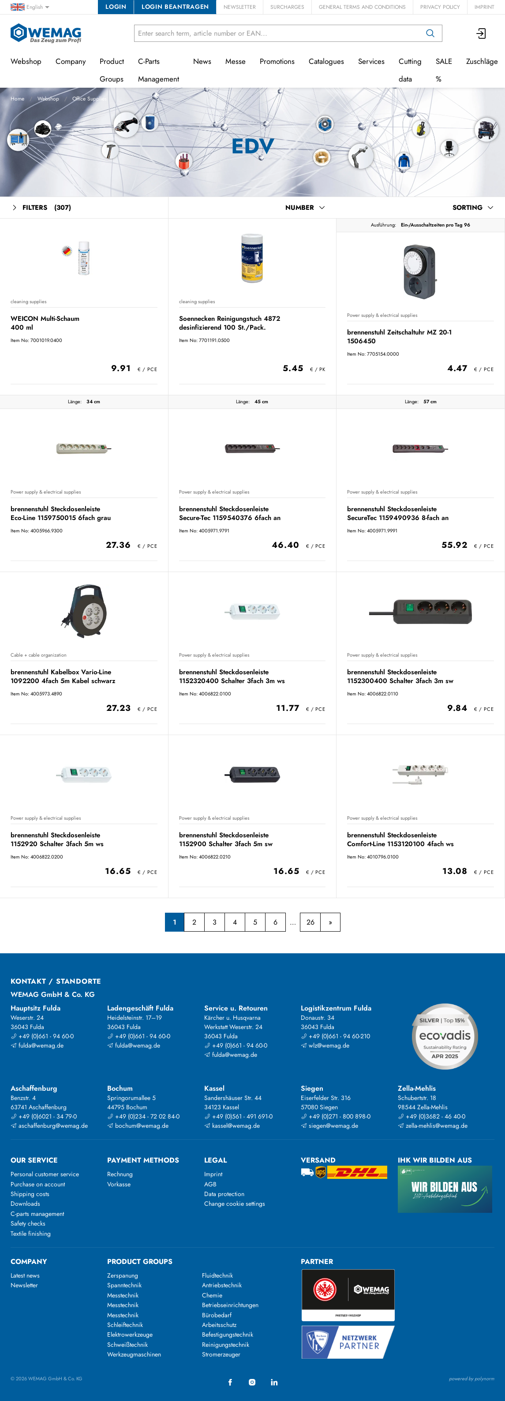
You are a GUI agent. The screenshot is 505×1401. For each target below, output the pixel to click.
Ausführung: (383, 224)
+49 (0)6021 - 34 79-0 (44, 1116)
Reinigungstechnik (225, 1344)
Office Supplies (89, 99)
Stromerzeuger (221, 1354)
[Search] (430, 33)
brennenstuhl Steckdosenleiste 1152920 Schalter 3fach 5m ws (57, 839)
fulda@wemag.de (37, 1045)
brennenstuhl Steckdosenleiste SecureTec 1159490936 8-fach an (398, 513)
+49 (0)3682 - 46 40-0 (431, 1116)
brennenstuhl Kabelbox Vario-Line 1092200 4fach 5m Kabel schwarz (63, 676)
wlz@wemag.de (325, 1045)
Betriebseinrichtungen (230, 1305)
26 (310, 922)
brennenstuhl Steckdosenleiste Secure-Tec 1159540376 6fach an (230, 513)
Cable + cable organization (39, 654)
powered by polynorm (471, 1378)
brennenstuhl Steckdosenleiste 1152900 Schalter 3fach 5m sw (226, 839)
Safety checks (28, 1223)
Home (17, 99)
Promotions (277, 61)
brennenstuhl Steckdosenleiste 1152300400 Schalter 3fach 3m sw (400, 676)
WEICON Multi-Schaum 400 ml (45, 323)
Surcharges (287, 7)
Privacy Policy (440, 7)
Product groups (139, 1261)
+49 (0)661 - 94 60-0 (42, 1036)
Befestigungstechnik (227, 1334)
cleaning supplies (28, 301)
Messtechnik (122, 1295)
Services (371, 61)
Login (115, 6)
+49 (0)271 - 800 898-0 (335, 1116)
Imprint (484, 7)
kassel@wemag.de (232, 1125)
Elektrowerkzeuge (130, 1334)
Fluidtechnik (217, 1275)
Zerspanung (122, 1275)
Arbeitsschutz (219, 1324)
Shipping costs (30, 1193)
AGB (210, 1184)
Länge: (75, 401)
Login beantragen (175, 6)
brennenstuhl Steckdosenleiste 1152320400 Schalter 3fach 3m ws (232, 676)
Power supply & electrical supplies (382, 315)
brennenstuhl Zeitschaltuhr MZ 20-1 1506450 (399, 336)
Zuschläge (482, 61)
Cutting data (410, 70)
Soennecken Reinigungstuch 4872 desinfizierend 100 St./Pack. (229, 323)
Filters (41, 208)
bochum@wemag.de (137, 1125)
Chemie (212, 1295)
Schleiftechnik (125, 1324)
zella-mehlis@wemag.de (433, 1125)
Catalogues (326, 61)
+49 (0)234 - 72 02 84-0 (143, 1116)
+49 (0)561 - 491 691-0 (238, 1116)
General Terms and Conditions (362, 7)
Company (71, 61)
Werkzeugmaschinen (134, 1354)
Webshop (48, 99)
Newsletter (240, 7)
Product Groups (112, 70)
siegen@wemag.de (329, 1125)
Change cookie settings (234, 1203)
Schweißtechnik (127, 1344)
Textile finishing (31, 1233)
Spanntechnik (124, 1285)
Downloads (25, 1203)
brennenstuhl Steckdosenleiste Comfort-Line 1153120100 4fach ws (400, 839)
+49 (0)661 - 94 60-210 (335, 1036)
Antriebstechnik (222, 1285)
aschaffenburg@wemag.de (49, 1125)
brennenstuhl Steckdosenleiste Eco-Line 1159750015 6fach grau (61, 513)
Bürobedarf (217, 1315)
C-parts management (37, 1213)
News (202, 61)
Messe (235, 61)
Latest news (25, 1275)
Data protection (224, 1193)
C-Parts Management (158, 70)
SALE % (444, 70)
